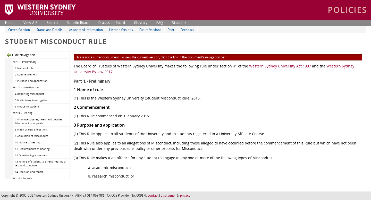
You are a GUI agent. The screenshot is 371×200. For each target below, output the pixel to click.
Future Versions (150, 30)
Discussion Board (111, 22)
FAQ (159, 22)
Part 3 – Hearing (22, 113)
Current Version (19, 30)
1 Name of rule (24, 68)
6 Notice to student (27, 106)
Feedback (187, 30)
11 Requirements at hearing (32, 149)
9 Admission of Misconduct (31, 136)
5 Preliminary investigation (31, 100)
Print (171, 30)
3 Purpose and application (31, 81)
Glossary (140, 22)
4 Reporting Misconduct (29, 94)
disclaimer (168, 195)
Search (52, 22)
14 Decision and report (29, 172)
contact (153, 195)
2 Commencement (26, 74)
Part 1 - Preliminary (24, 62)
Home (9, 22)
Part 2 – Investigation (25, 87)
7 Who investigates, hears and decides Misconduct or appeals (38, 121)
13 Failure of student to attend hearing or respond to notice (40, 163)
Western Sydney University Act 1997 (280, 66)
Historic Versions (121, 30)
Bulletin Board (78, 22)
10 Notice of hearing (27, 142)
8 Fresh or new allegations (31, 129)
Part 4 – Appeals (22, 178)
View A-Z (30, 22)
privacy (185, 195)
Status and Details (49, 30)
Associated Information (86, 30)
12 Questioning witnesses (31, 155)
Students (179, 22)
